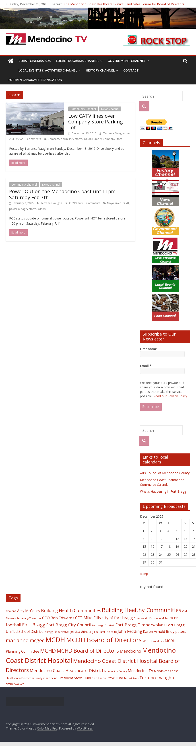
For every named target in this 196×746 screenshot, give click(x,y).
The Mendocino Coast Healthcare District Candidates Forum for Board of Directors (124, 4)
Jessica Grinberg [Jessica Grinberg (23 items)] (81, 631)
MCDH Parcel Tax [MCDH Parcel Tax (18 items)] (153, 641)
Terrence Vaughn (114, 133)
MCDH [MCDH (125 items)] (55, 639)
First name (148, 349)
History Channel (100, 70)
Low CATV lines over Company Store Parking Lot (95, 121)
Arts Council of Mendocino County (165, 473)
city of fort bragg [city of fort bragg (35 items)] (117, 617)
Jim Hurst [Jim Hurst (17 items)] (99, 631)
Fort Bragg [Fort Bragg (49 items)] (33, 624)
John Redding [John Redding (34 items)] (130, 631)
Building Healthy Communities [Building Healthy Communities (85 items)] (141, 610)
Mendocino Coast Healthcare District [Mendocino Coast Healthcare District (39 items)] (66, 670)
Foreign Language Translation (35, 80)
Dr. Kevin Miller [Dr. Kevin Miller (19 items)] (159, 618)
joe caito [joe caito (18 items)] (111, 631)
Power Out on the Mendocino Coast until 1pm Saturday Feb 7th (62, 194)
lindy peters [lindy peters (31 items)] (176, 631)
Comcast (53, 139)
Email (145, 366)
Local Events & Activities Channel (48, 70)
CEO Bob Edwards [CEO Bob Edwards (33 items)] (58, 617)
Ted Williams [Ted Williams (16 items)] (131, 678)
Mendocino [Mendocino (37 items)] (130, 651)
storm (78, 139)
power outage (18, 209)
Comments (33, 139)
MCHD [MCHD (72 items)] (48, 650)
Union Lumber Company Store (103, 139)
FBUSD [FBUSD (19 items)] (174, 618)
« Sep (144, 574)
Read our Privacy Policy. (170, 396)
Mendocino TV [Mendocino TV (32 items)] (140, 670)
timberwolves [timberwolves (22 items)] (15, 684)
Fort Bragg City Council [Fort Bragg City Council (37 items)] (68, 624)
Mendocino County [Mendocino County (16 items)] (115, 671)
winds (41, 209)
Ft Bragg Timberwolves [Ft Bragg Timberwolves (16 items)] (56, 631)
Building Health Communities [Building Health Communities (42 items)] (71, 610)
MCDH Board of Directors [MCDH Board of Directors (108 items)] (104, 639)
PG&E (126, 203)
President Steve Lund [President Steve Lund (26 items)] (74, 678)
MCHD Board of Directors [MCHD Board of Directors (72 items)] (88, 650)
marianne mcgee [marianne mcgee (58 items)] (25, 640)
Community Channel (83, 109)
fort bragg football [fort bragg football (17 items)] (103, 625)
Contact (131, 70)
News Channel (110, 109)
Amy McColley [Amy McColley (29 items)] (28, 610)
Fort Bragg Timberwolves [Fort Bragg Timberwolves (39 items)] (140, 624)
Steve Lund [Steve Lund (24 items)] (115, 678)
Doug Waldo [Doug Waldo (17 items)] (141, 618)
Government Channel (126, 61)
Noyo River (114, 203)
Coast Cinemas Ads (35, 61)
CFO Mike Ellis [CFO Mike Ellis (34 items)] (88, 617)
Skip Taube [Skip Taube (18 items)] (99, 678)
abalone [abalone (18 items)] (11, 611)
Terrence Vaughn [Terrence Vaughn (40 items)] (156, 677)
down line (67, 139)
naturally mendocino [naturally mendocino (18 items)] (44, 678)
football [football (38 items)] (13, 624)
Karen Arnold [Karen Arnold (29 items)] (154, 631)
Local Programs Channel (77, 61)
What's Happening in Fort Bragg (163, 491)
